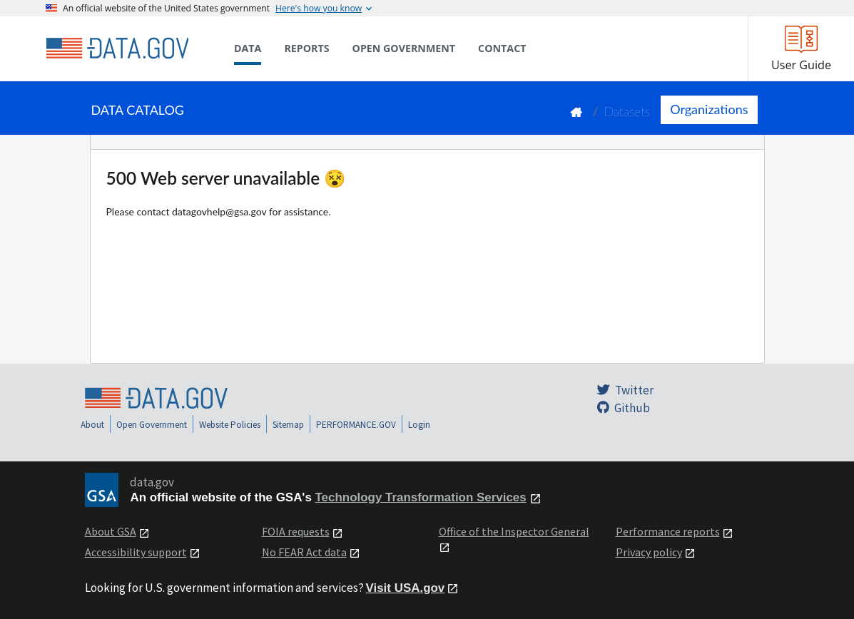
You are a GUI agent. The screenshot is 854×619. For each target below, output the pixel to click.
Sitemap (288, 425)
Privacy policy (649, 552)
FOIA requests (296, 531)
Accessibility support (136, 552)
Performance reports (668, 531)
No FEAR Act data (304, 552)
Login (419, 425)
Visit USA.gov (405, 588)
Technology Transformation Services (421, 497)
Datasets (627, 111)
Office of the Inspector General (514, 531)
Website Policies (229, 425)
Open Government (151, 425)
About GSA (110, 531)
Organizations (709, 109)
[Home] (117, 48)
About (92, 425)
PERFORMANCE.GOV (356, 425)
